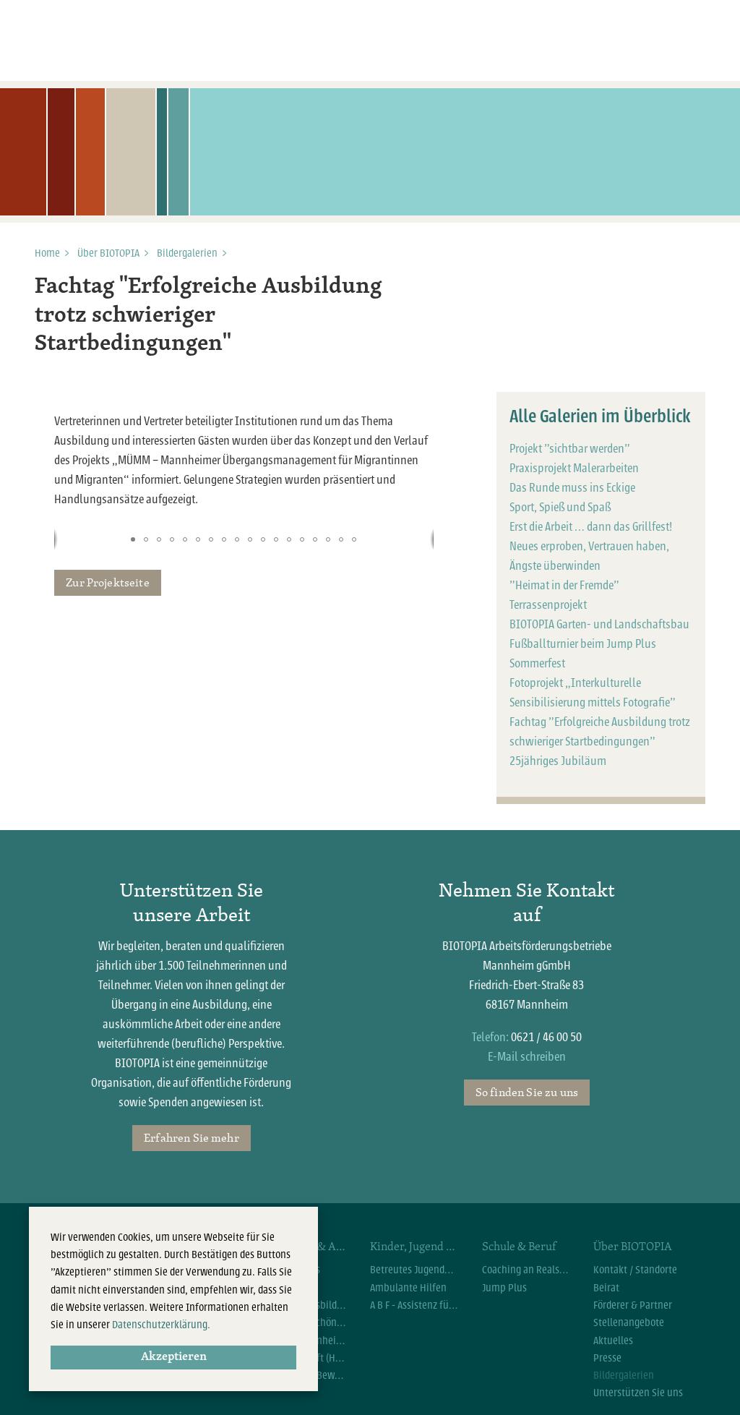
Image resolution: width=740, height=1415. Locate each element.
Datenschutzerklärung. (161, 1324)
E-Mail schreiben (527, 1056)
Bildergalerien (187, 253)
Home (47, 253)
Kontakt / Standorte (635, 1269)
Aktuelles (613, 1340)
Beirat (606, 1288)
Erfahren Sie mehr (191, 1137)
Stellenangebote (628, 1322)
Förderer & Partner (632, 1305)
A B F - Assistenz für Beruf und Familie (415, 1305)
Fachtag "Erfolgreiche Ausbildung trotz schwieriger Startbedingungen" (208, 316)
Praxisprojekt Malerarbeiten (574, 468)
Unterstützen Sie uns (638, 1392)
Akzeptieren (174, 1357)
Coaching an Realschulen (527, 1269)
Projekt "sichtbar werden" (569, 448)
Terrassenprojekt (548, 604)
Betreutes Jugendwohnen (415, 1269)
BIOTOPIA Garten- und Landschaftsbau (599, 624)
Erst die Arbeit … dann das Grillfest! (590, 526)
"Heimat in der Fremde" (564, 585)
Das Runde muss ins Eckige (572, 487)
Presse (607, 1358)
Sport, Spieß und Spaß (560, 507)
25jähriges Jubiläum (557, 761)
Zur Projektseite (108, 582)
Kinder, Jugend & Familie (415, 1246)
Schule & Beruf (519, 1246)
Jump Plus (504, 1288)
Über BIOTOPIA (108, 253)
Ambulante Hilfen (408, 1288)
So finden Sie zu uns (527, 1091)
